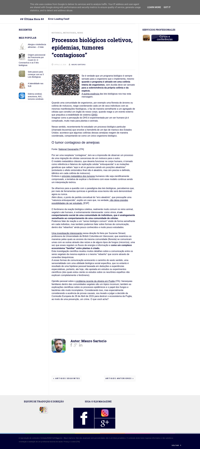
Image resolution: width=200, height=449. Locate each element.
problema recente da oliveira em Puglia (95, 281)
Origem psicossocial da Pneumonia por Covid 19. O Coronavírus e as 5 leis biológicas (32, 60)
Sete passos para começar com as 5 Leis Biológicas (36, 74)
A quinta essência (91, 94)
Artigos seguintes (66, 378)
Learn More (154, 7)
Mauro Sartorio (69, 438)
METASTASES (69, 33)
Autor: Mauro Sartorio (88, 341)
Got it (167, 7)
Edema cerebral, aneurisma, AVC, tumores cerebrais (35, 96)
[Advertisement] (74, 321)
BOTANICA (57, 33)
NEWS (80, 33)
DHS (94, 115)
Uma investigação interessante (67, 233)
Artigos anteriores (120, 378)
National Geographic (68, 149)
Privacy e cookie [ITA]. (72, 442)
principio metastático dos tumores (78, 176)
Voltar (176, 445)
